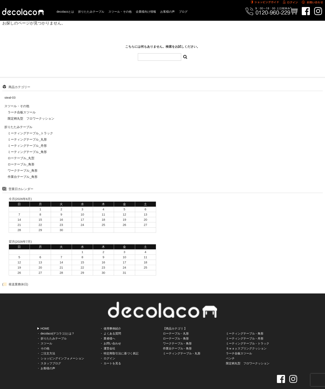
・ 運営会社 (107, 339)
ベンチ (230, 349)
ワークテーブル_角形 (22, 170)
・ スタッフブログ (49, 354)
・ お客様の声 (46, 359)
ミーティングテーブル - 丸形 (181, 344)
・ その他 (43, 339)
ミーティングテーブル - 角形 (244, 324)
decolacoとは (65, 11)
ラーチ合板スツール (22, 112)
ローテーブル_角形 (21, 164)
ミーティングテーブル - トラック (247, 334)
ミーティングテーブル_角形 (27, 152)
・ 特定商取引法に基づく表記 (119, 344)
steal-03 (9, 97)
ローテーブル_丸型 (21, 158)
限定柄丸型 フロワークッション (31, 118)
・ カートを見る (110, 354)
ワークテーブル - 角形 (177, 334)
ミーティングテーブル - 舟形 (244, 329)
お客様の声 (167, 11)
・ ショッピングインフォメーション (60, 349)
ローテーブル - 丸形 (176, 324)
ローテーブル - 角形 (176, 329)
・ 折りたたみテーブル (52, 329)
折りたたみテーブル (91, 11)
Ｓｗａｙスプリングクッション (246, 339)
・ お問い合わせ (110, 334)
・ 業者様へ (107, 329)
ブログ (183, 11)
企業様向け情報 (146, 11)
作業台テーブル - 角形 (177, 339)
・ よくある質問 (110, 324)
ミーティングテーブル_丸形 (27, 139)
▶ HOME (43, 319)
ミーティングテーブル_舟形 (27, 145)
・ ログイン (107, 349)
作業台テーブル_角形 (22, 176)
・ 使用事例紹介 (110, 319)
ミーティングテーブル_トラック (30, 133)
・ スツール (44, 334)
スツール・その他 (120, 11)
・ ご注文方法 (46, 344)
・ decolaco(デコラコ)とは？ (55, 324)
